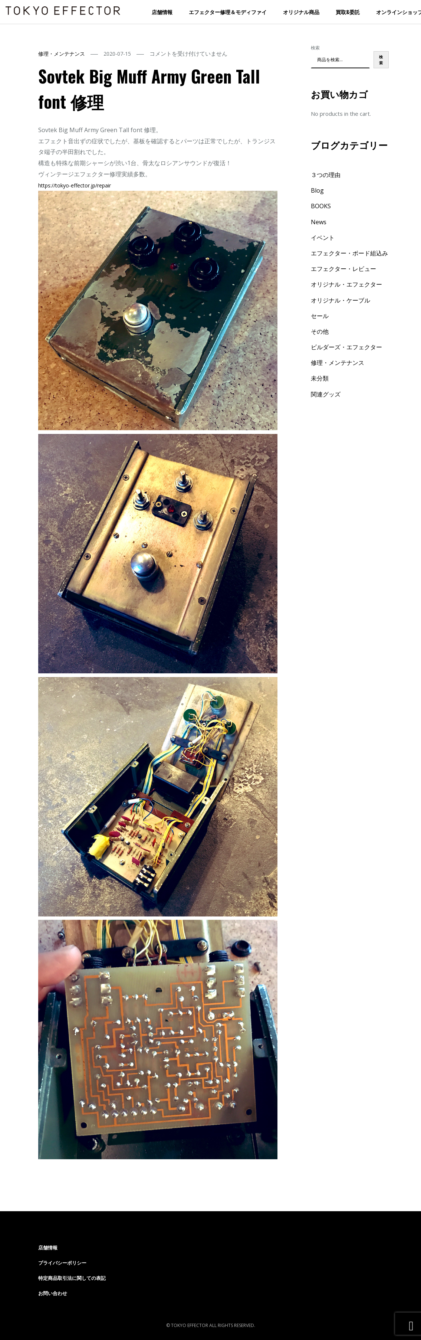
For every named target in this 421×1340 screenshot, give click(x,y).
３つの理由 (326, 175)
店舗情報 (162, 12)
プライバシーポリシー (62, 1262)
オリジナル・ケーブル (340, 300)
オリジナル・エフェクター (346, 284)
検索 (315, 48)
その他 (320, 331)
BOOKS (321, 206)
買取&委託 (348, 12)
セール (320, 316)
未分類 (320, 378)
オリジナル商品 (301, 12)
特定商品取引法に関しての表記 (72, 1278)
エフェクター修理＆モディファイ (228, 12)
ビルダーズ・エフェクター (346, 347)
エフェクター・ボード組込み (349, 253)
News (318, 222)
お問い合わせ (52, 1293)
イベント (323, 237)
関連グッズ (326, 394)
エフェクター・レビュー (343, 269)
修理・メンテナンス (61, 53)
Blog (317, 190)
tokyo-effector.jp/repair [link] (74, 185)
